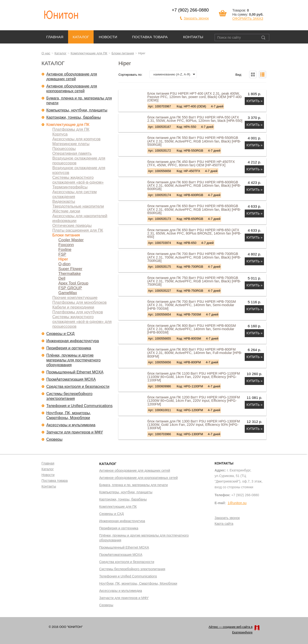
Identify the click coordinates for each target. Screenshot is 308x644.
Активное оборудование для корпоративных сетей (71, 88)
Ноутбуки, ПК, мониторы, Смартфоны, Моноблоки (68, 415)
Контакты (193, 37)
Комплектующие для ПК (89, 53)
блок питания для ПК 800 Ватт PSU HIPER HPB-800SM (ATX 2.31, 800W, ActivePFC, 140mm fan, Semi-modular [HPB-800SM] (191, 329)
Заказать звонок (196, 18)
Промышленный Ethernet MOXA (74, 372)
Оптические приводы (72, 225)
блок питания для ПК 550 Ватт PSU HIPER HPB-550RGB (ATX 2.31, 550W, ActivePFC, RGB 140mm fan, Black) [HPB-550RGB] (194, 141)
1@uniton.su (237, 503)
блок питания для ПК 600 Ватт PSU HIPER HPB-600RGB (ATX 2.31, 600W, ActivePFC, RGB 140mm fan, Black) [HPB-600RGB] (194, 185)
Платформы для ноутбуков (77, 312)
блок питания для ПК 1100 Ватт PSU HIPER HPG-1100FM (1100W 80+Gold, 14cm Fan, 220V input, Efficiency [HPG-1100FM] (193, 377)
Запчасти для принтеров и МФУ (74, 432)
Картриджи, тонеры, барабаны (73, 117)
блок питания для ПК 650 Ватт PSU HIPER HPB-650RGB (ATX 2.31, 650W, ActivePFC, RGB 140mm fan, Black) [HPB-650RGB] (194, 209)
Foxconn (66, 244)
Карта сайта (224, 524)
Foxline (64, 249)
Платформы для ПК (71, 129)
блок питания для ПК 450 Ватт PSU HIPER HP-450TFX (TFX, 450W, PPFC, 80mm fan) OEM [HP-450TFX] (191, 163)
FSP (62, 254)
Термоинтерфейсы (70, 187)
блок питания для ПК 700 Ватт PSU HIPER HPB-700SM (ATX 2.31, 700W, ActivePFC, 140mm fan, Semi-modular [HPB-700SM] (191, 305)
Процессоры (64, 148)
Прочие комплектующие (75, 297)
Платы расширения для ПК (77, 230)
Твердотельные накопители (78, 206)
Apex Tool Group (73, 283)
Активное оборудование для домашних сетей (71, 76)
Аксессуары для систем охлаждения (74, 194)
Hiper (63, 259)
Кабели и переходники (73, 307)
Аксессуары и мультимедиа (71, 425)
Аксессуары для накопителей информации (79, 218)
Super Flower (70, 268)
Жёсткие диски (66, 211)
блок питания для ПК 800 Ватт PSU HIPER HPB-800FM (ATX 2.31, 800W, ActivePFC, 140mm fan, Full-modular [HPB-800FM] (194, 352)
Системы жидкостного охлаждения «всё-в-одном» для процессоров (82, 322)
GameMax (67, 293)
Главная (54, 37)
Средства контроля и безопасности (77, 386)
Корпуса (60, 134)
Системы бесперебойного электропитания (69, 396)
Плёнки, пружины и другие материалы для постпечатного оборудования (73, 360)
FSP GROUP (70, 288)
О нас (46, 53)
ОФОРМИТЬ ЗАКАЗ (247, 18)
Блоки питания (123, 53)
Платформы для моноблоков (79, 302)
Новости (108, 37)
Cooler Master (71, 240)
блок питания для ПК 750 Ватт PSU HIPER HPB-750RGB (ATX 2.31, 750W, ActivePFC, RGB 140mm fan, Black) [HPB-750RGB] (194, 281)
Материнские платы (71, 144)
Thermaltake (69, 273)
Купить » (254, 101)
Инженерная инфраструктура (72, 341)
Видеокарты (63, 201)
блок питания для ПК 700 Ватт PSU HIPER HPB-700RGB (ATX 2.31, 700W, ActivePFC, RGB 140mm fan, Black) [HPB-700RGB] (194, 257)
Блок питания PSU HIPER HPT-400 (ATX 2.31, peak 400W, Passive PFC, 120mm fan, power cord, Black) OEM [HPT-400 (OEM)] (194, 97)
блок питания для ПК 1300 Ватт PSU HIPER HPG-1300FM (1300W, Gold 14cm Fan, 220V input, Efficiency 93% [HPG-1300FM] (193, 424)
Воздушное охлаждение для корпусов (78, 170)
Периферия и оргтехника (68, 348)
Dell (61, 278)
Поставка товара (150, 37)
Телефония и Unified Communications (79, 406)
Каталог (81, 37)
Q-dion (64, 264)
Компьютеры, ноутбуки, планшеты (77, 110)
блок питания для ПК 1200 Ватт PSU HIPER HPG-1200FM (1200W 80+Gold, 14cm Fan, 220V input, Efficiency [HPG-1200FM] (193, 400)
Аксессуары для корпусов (76, 139)
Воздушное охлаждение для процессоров (78, 160)
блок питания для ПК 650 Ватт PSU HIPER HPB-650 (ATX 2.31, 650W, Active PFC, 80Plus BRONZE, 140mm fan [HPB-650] (194, 233)
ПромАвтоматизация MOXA (71, 379)
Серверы (54, 439)
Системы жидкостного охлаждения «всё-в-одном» (78, 180)
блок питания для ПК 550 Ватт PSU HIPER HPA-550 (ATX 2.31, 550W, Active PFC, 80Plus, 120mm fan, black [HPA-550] (194, 119)
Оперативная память (72, 153)
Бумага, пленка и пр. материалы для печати (79, 100)
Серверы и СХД (60, 334)
